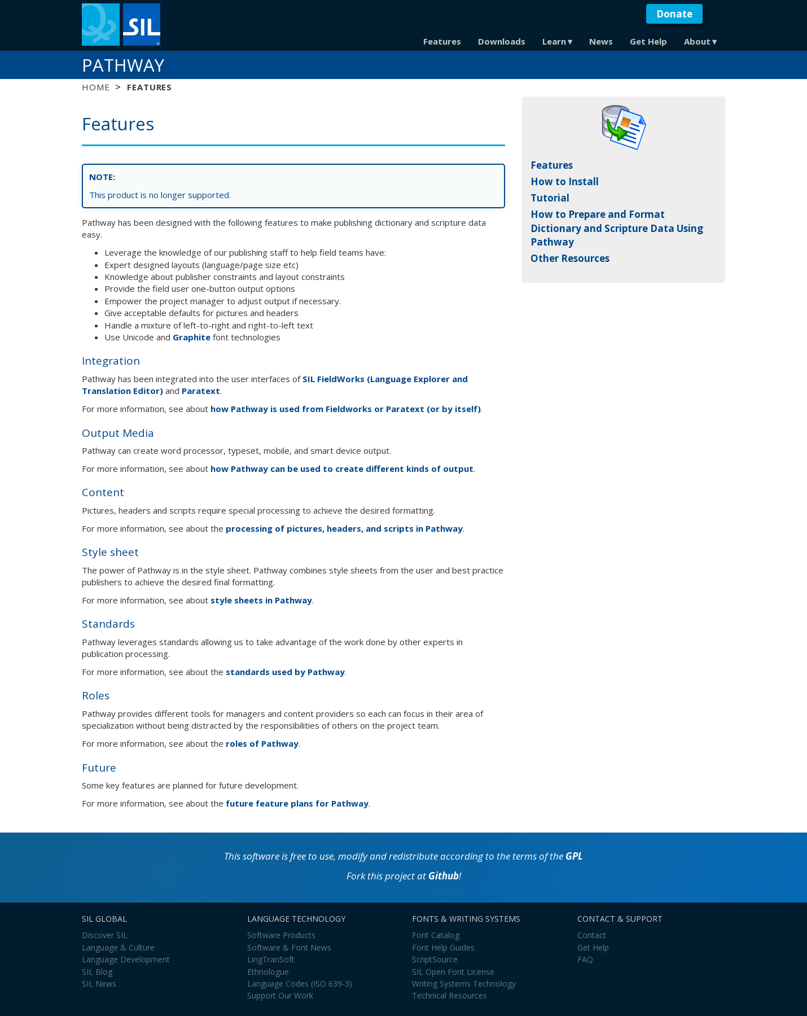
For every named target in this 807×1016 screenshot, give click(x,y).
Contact (591, 935)
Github (443, 875)
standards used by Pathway (285, 671)
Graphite (191, 337)
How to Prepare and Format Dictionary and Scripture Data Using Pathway (616, 228)
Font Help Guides (443, 947)
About (697, 41)
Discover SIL (105, 935)
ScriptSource (435, 959)
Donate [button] (674, 13)
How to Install (564, 181)
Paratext (201, 390)
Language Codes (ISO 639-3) (299, 983)
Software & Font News (289, 947)
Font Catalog (435, 935)
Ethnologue (268, 971)
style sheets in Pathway (261, 600)
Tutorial (549, 197)
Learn (554, 41)
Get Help (648, 41)
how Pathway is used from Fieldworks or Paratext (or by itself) (345, 408)
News (601, 41)
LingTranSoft (271, 959)
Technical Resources (449, 995)
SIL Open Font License (453, 971)
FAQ (585, 959)
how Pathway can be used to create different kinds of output (341, 468)
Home (95, 87)
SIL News (99, 983)
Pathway (123, 65)
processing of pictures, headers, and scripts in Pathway (344, 528)
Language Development (126, 959)
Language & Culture (118, 947)
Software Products (281, 935)
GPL (574, 855)
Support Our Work (280, 995)
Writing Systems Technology (464, 983)
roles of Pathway (262, 743)
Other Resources (569, 258)
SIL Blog (97, 971)
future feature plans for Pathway (297, 803)
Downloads (501, 41)
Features (442, 41)
